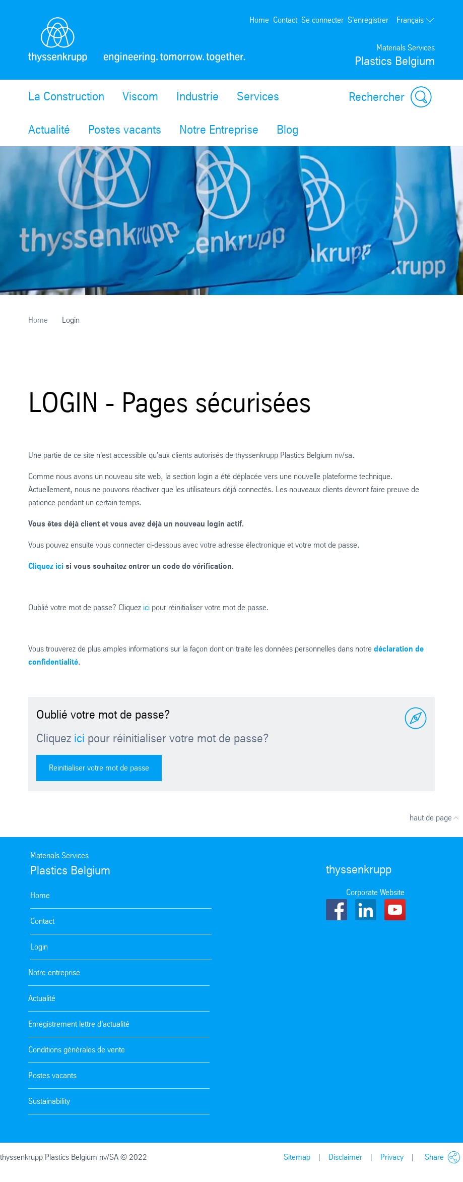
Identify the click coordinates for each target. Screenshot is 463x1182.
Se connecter (322, 20)
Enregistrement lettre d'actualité (78, 1024)
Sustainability (49, 1101)
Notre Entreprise (218, 130)
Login (39, 947)
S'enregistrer (368, 20)
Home (259, 20)
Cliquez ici (45, 566)
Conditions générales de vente (76, 1049)
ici (146, 607)
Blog (287, 130)
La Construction (66, 96)
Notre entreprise (54, 972)
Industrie (197, 96)
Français (415, 20)
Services (258, 96)
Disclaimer (345, 1157)
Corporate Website (375, 892)
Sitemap (297, 1157)
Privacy (392, 1157)
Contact (285, 20)
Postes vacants (124, 130)
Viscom (140, 96)
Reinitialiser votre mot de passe (99, 768)
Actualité (49, 130)
